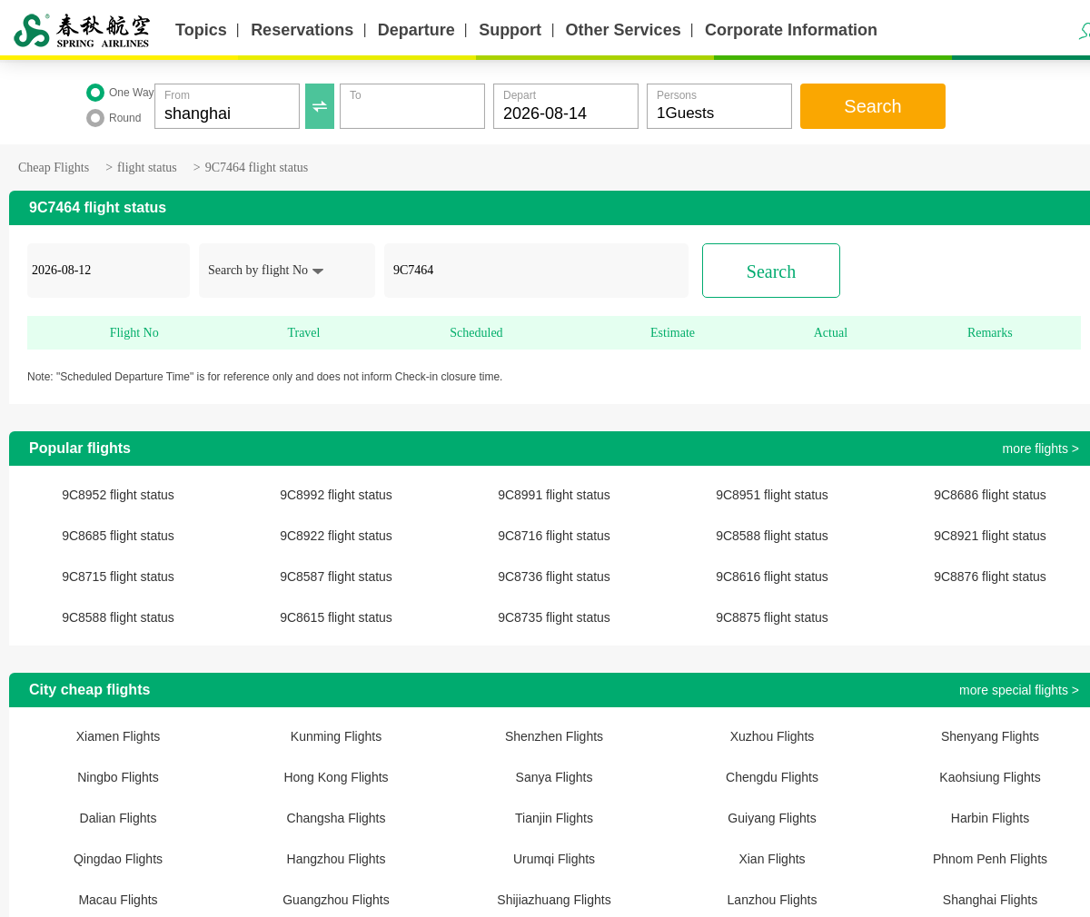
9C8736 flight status (554, 576)
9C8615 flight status (336, 617)
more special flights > (1019, 690)
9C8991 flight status (554, 495)
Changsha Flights (336, 818)
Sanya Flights (554, 777)
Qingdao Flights (118, 859)
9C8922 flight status (336, 535)
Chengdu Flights (772, 777)
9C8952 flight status (118, 495)
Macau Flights (117, 899)
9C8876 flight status (990, 576)
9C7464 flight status (257, 167)
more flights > (1041, 448)
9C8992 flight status (336, 495)
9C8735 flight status (554, 617)
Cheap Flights (53, 167)
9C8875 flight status (772, 617)
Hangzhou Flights (336, 859)
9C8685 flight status (118, 535)
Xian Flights (771, 859)
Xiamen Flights (118, 736)
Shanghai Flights (990, 899)
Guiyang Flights (772, 818)
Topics (201, 30)
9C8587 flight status (336, 576)
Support (510, 30)
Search (872, 106)
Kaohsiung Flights (989, 777)
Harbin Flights (990, 818)
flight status (147, 167)
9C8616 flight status (772, 576)
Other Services (623, 30)
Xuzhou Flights (772, 736)
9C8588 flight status (772, 535)
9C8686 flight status (990, 495)
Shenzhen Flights (554, 736)
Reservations (302, 30)
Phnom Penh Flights (990, 859)
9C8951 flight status (772, 495)
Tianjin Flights (554, 818)
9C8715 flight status (118, 576)
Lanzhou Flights (773, 899)
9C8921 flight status (990, 535)
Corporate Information (791, 30)
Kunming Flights (336, 736)
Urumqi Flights (554, 859)
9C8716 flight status (554, 535)
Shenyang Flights (990, 736)
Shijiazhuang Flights (553, 899)
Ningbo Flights (118, 777)
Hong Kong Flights (335, 777)
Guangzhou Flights (336, 899)
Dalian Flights (118, 818)
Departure (416, 30)
